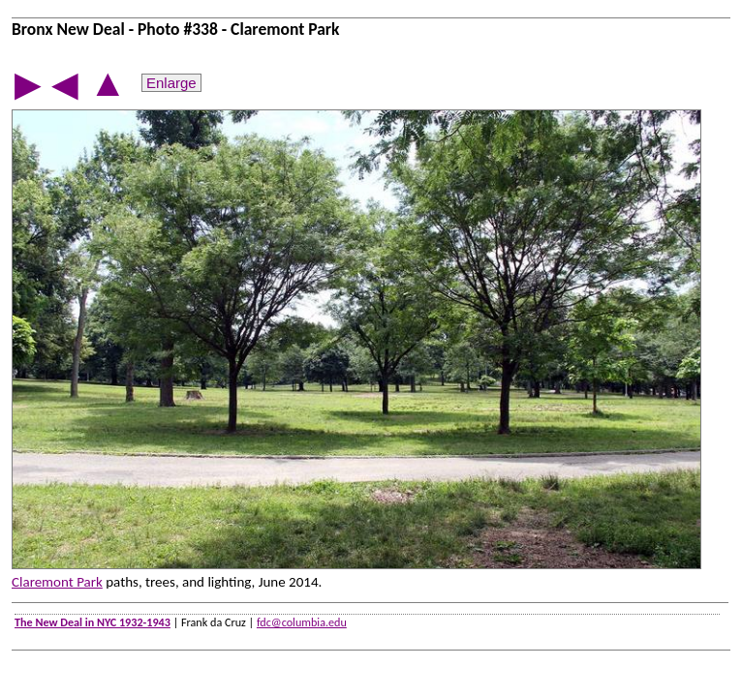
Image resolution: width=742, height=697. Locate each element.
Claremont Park (57, 582)
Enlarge (171, 83)
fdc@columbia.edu (302, 622)
